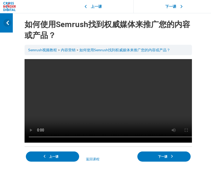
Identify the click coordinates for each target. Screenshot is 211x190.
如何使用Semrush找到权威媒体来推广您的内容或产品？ (124, 50)
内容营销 (68, 50)
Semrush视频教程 (42, 50)
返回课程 (92, 159)
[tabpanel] (108, 101)
